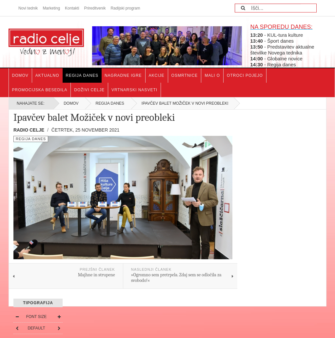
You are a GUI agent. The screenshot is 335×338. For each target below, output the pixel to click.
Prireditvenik (95, 8)
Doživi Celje (89, 90)
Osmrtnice (184, 75)
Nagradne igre (123, 75)
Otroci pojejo (245, 75)
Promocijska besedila (40, 90)
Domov (20, 75)
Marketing (51, 8)
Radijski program (125, 8)
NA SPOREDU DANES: (281, 27)
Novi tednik (28, 8)
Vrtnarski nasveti (134, 90)
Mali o (212, 75)
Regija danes (82, 75)
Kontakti (72, 8)
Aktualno (47, 75)
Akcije (157, 75)
